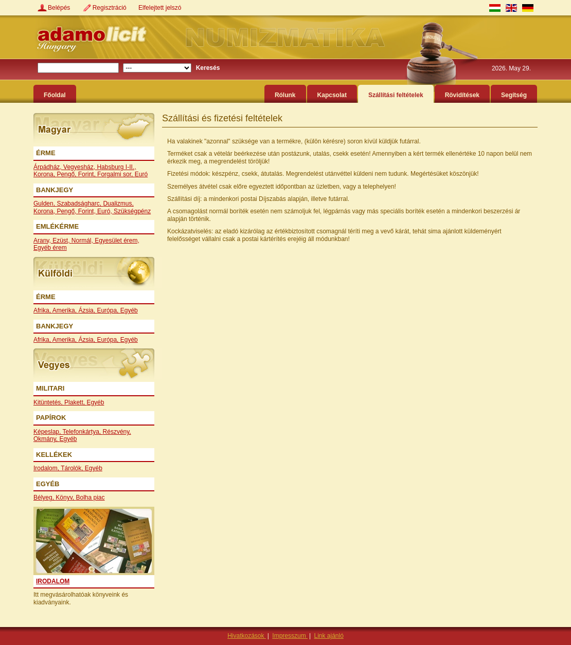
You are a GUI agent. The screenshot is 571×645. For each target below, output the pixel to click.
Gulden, (45, 203)
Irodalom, (47, 468)
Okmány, (46, 439)
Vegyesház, (80, 167)
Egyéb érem (50, 247)
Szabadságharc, (80, 203)
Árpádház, (48, 167)
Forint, (87, 174)
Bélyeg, (44, 497)
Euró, (105, 211)
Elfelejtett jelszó (159, 7)
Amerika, (65, 310)
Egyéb (129, 310)
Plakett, (75, 402)
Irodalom (52, 581)
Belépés (60, 7)
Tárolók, (73, 468)
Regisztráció (110, 7)
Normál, (83, 240)
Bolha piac (90, 497)
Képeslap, (48, 431)
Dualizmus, (118, 203)
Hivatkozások (246, 635)
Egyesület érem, (117, 240)
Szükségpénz (132, 211)
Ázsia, (87, 310)
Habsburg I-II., (116, 167)
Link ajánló (328, 635)
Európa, (108, 310)
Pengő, (67, 174)
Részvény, (117, 431)
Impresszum (290, 635)
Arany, (42, 240)
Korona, (45, 174)
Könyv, (66, 497)
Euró (141, 174)
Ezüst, (62, 240)
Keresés (208, 67)
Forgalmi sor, (116, 174)
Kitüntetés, (48, 402)
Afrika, (42, 310)
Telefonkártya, (83, 431)
